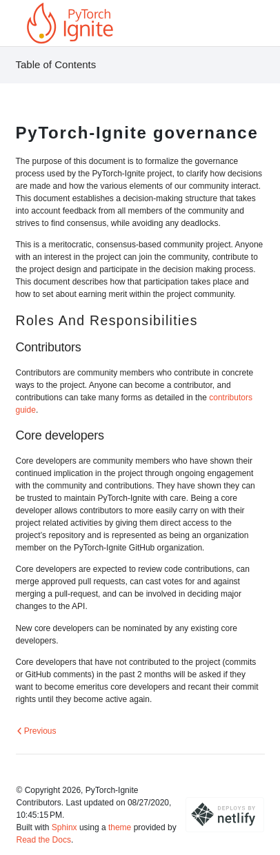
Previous (37, 731)
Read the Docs (44, 840)
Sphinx (64, 827)
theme (119, 827)
